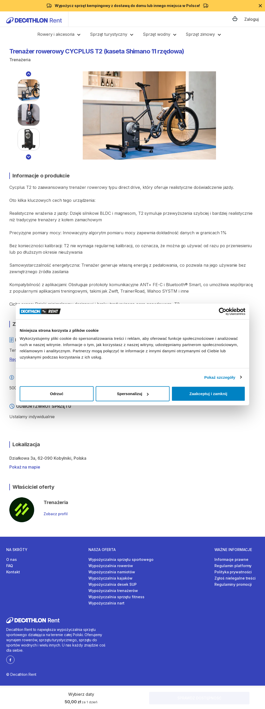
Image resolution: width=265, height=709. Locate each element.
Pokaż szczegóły (219, 377)
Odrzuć (57, 393)
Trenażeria (20, 59)
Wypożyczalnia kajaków (110, 578)
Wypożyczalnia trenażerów (113, 590)
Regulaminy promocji (233, 584)
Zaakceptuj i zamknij (208, 393)
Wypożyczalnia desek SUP (112, 584)
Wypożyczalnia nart (106, 603)
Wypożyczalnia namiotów (111, 572)
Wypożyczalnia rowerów (110, 565)
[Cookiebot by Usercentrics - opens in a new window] (222, 311)
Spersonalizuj (133, 393)
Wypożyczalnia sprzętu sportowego (121, 559)
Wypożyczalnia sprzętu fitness (116, 597)
